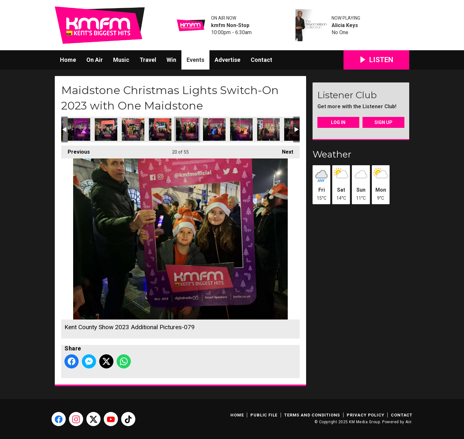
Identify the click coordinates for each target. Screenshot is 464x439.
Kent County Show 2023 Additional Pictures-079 (187, 129)
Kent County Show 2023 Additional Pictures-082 (268, 129)
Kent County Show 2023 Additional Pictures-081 (241, 129)
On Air (94, 59)
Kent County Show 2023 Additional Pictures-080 (214, 129)
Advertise (227, 59)
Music (121, 59)
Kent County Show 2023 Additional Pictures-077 (160, 129)
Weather (332, 154)
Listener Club (347, 95)
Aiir (408, 422)
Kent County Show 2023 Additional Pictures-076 (133, 129)
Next (284, 150)
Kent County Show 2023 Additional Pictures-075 (106, 129)
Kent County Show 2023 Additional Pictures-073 (79, 129)
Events (195, 59)
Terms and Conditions (312, 415)
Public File (263, 415)
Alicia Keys (345, 25)
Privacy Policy (365, 415)
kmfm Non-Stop (230, 25)
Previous (75, 150)
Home (68, 59)
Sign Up (383, 122)
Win (171, 59)
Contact (261, 59)
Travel (148, 59)
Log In (338, 122)
